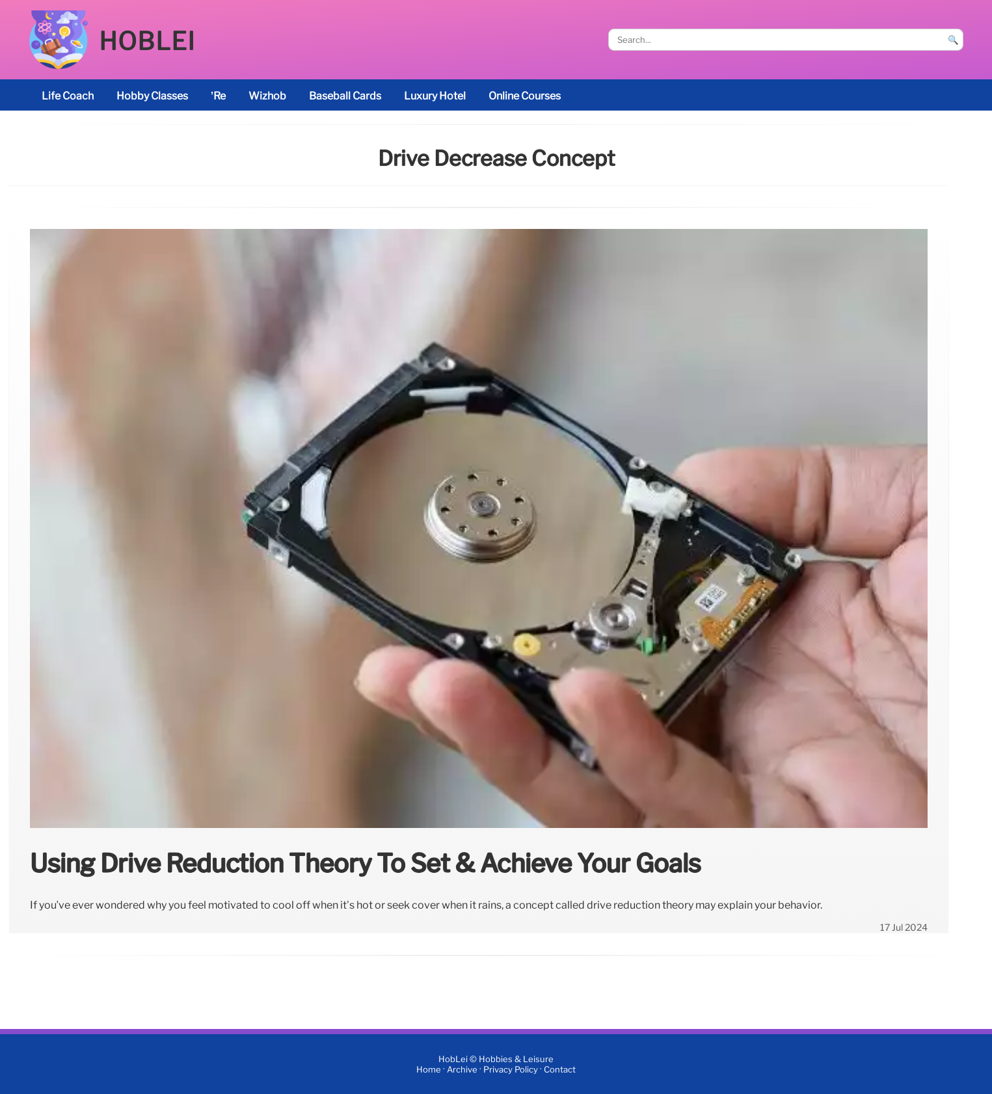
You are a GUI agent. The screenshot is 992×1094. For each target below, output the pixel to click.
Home (428, 1069)
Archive (462, 1069)
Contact (560, 1069)
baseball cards (345, 96)
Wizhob (267, 96)
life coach (68, 96)
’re (218, 96)
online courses (525, 96)
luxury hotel (435, 96)
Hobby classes (152, 96)
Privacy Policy (510, 1069)
